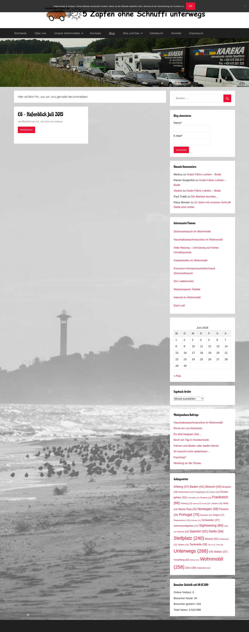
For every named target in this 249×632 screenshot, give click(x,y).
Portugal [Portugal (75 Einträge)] (189, 515)
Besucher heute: (184, 598)
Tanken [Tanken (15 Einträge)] (183, 544)
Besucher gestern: (185, 603)
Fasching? (180, 457)
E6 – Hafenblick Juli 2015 (40, 114)
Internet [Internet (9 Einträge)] (197, 503)
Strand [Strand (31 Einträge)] (212, 538)
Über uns (40, 33)
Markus (59, 121)
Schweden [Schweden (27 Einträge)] (210, 520)
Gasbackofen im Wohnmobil (190, 260)
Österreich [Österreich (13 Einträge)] (203, 568)
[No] (245, 6)
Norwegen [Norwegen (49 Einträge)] (208, 509)
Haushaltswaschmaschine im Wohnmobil (198, 239)
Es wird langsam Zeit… (188, 434)
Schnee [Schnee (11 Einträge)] (196, 520)
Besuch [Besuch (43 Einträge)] (213, 486)
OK (191, 6)
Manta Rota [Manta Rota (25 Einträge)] (187, 509)
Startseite (20, 33)
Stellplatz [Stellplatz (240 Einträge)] (189, 538)
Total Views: (181, 609)
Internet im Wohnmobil (187, 297)
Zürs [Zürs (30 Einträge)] (190, 567)
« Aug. (177, 375)
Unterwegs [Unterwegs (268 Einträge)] (191, 551)
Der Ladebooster (184, 281)
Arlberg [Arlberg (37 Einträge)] (181, 486)
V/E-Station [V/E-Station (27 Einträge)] (218, 551)
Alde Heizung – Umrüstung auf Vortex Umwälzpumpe (196, 250)
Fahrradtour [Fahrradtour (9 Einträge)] (193, 498)
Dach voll (179, 305)
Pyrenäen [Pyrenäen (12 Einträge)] (206, 515)
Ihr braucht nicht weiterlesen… (192, 451)
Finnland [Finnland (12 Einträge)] (205, 498)
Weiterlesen (26, 129)
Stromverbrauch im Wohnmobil (192, 231)
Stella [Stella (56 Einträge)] (216, 531)
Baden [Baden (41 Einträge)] (197, 486)
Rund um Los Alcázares (188, 428)
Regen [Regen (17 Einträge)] (218, 515)
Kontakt (176, 33)
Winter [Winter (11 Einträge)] (194, 560)
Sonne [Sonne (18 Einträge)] (183, 531)
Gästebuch (156, 33)
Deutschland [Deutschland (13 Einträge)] (186, 492)
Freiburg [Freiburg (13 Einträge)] (186, 503)
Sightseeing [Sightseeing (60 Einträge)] (211, 525)
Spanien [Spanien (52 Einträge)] (199, 531)
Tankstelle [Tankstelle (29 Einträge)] (198, 544)
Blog (112, 33)
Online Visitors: (183, 592)
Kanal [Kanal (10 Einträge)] (206, 503)
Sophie (178, 190)
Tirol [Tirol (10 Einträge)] (219, 545)
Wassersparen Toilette (187, 289)
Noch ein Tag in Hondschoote (191, 439)
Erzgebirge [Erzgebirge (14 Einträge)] (202, 492)
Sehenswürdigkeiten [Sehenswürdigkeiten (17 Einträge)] (186, 525)
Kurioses (95, 33)
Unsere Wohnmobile (68, 33)
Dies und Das (133, 33)
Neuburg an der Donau (187, 463)
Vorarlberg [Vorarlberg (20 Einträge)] (181, 559)
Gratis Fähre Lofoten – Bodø (204, 174)
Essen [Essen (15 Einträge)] (214, 492)
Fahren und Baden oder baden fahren (196, 445)
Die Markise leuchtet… (204, 196)
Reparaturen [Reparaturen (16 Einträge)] (182, 520)
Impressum (196, 33)
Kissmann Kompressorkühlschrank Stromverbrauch (194, 271)
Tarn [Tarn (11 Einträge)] (211, 545)
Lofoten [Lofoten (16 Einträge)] (216, 503)
